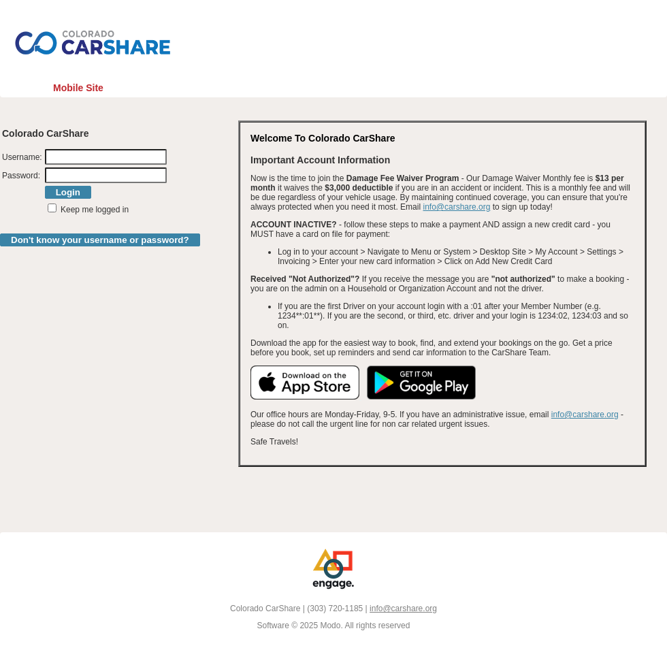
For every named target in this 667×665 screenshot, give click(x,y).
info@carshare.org (456, 207)
